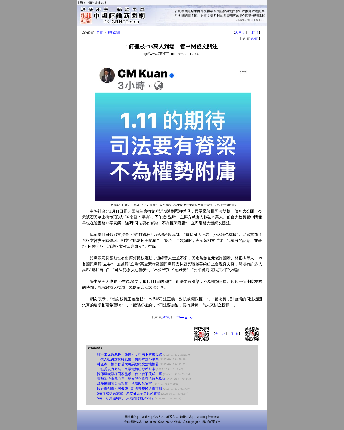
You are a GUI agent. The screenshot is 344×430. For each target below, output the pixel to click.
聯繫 (249, 15)
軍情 (191, 15)
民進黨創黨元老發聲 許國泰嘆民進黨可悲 (129, 388)
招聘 (255, 15)
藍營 (223, 11)
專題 (236, 15)
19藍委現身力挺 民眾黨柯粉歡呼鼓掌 (126, 369)
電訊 (229, 15)
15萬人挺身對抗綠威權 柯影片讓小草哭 (128, 359)
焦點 (191, 11)
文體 (210, 15)
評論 (255, 11)
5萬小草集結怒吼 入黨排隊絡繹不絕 (125, 398)
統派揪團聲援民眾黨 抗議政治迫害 (124, 384)
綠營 (229, 11)
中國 (197, 11)
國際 (184, 15)
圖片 (197, 15)
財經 (204, 15)
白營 (236, 11)
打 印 (255, 32)
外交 (204, 11)
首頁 (178, 11)
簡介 (242, 15)
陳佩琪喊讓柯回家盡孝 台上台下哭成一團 (129, 374)
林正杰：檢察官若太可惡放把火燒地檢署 (128, 364)
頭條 (184, 11)
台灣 (216, 11)
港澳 (178, 15)
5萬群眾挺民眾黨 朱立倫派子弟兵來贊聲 (128, 393)
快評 (249, 11)
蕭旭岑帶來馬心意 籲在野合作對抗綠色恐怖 (131, 379)
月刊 (216, 15)
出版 (223, 15)
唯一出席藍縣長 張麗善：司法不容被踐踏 (129, 354)
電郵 (262, 15)
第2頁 (254, 39)
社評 (242, 11)
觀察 (262, 11)
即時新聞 (114, 32)
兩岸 (210, 11)
